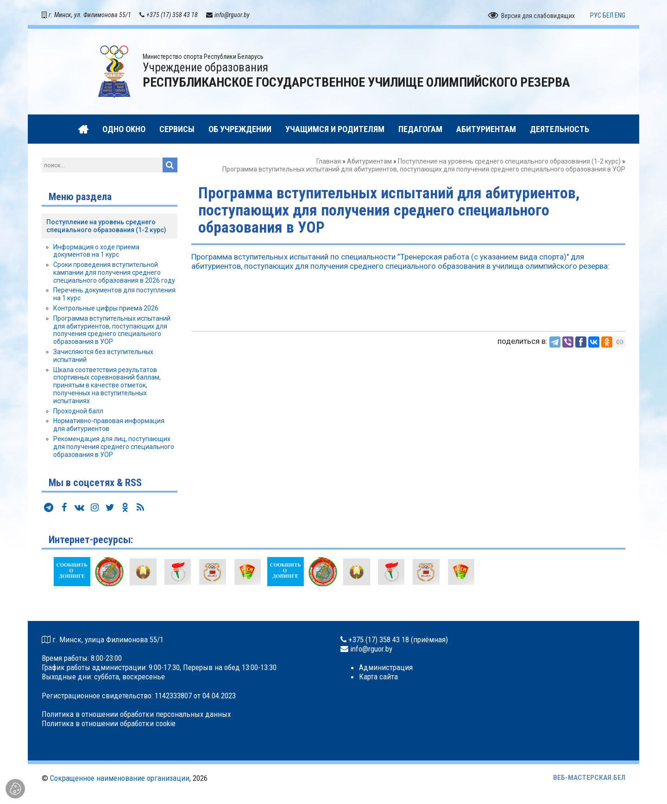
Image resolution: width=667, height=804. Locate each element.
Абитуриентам (369, 161)
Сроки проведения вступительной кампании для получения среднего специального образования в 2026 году (114, 272)
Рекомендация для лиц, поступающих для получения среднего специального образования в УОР (113, 446)
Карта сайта (378, 676)
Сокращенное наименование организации (119, 778)
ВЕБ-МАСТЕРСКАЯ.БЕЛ (589, 777)
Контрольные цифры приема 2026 (105, 308)
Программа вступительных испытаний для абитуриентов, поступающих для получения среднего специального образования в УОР (111, 330)
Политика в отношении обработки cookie (109, 723)
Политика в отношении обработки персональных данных (136, 714)
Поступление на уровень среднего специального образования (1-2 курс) (509, 161)
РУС (595, 15)
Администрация (386, 667)
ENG (620, 15)
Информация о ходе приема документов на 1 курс (96, 251)
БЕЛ (608, 15)
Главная (328, 161)
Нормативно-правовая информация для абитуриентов (108, 424)
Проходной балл (78, 411)
